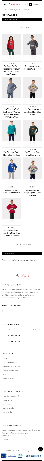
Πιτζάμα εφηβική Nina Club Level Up (11, 191)
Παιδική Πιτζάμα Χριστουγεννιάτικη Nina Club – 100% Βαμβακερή (11, 70)
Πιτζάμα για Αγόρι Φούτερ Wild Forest (32, 67)
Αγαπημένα (7, 404)
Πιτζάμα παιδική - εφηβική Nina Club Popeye (32, 193)
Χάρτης (5, 440)
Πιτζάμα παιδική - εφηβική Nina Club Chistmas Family (11, 233)
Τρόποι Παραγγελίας (10, 362)
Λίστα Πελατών (8, 378)
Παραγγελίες (7, 400)
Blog (4, 374)
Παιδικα (10, 10)
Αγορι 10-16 (18, 10)
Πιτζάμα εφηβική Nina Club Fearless (11, 153)
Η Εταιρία (6, 358)
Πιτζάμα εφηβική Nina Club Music (32, 153)
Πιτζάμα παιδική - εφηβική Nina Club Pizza (32, 112)
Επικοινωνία (7, 412)
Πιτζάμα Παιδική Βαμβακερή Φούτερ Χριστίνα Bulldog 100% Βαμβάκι (11, 113)
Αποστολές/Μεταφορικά (11, 366)
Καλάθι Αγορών (8, 408)
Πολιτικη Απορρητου (10, 370)
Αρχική (4, 10)
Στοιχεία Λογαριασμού (11, 396)
